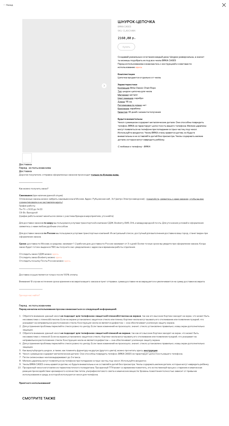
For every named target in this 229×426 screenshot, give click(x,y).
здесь (55, 253)
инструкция (150, 350)
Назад (9, 4)
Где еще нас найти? (29, 295)
